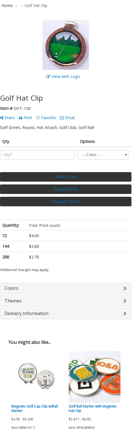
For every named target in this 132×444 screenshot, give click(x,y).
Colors (11, 288)
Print (25, 117)
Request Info (65, 189)
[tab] (65, 288)
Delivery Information (26, 313)
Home (7, 5)
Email (67, 117)
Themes (13, 301)
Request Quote (66, 201)
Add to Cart (65, 176)
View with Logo (63, 76)
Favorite (46, 117)
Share (7, 117)
